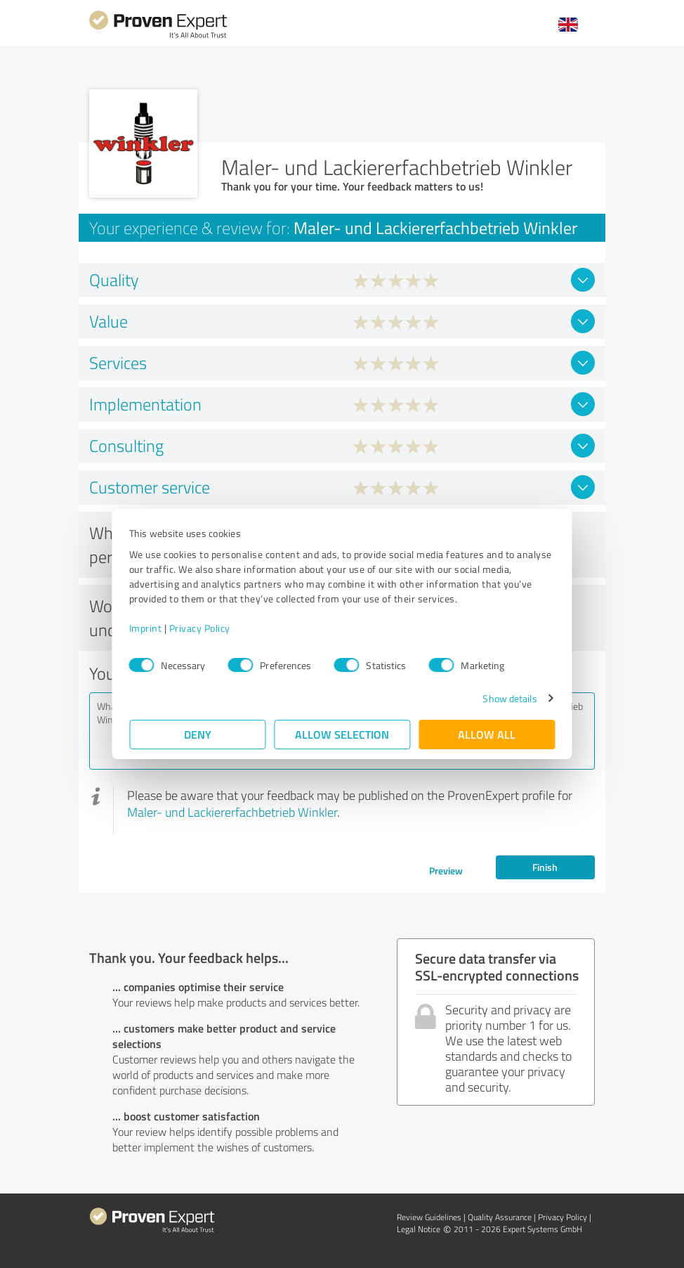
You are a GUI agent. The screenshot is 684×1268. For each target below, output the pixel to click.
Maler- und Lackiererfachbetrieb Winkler (232, 811)
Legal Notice (418, 1229)
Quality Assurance (500, 1217)
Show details (509, 698)
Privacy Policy (199, 628)
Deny (197, 734)
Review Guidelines (429, 1217)
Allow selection (342, 734)
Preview (446, 870)
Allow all (486, 734)
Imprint (145, 628)
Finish (545, 867)
